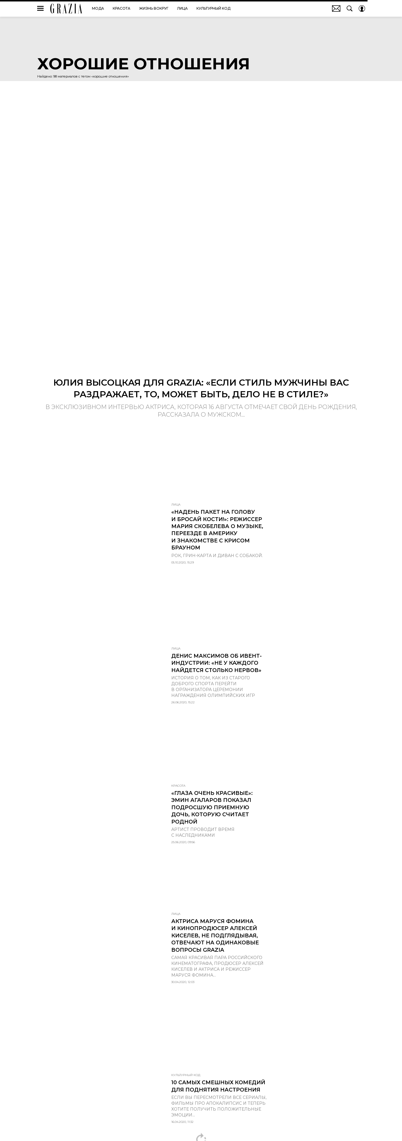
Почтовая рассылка (336, 8)
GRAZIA (66, 8)
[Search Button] (349, 8)
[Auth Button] (362, 8)
